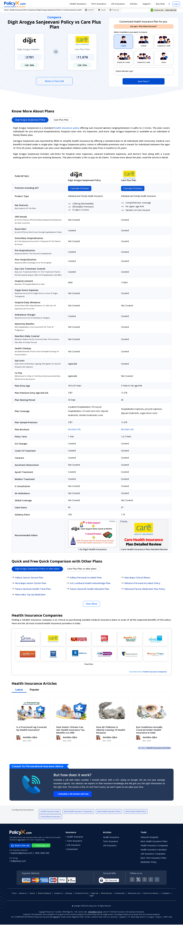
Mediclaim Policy (149, 862)
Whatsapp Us (42, 845)
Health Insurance (78, 3)
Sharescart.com (134, 893)
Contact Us (58, 893)
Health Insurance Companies (155, 672)
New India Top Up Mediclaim (30, 594)
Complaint (166, 893)
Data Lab (94, 893)
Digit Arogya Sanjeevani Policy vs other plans (37, 569)
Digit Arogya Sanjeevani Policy (30, 120)
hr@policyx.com (17, 861)
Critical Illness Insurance (50, 817)
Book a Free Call (54, 81)
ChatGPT (89, 10)
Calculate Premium (79, 188)
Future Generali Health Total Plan (33, 589)
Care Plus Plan (61, 120)
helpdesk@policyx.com (21, 853)
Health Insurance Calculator (154, 850)
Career (32, 893)
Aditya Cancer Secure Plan (29, 577)
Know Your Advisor (150, 893)
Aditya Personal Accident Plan (86, 577)
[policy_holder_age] (143, 71)
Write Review (106, 893)
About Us (22, 893)
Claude (102, 10)
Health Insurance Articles (158, 748)
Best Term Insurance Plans (153, 858)
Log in (176, 4)
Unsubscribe (120, 893)
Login (91, 896)
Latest (19, 690)
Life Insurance (118, 3)
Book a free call (20, 846)
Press (14, 893)
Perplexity (114, 10)
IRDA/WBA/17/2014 (95, 912)
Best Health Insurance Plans (108, 812)
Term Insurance (99, 3)
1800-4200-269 (42, 853)
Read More (88, 664)
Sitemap (68, 893)
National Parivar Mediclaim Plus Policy (145, 589)
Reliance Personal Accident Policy (142, 583)
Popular (34, 690)
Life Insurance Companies (153, 854)
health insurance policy (66, 127)
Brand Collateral (44, 893)
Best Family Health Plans (135, 812)
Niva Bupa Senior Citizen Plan (30, 583)
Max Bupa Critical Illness (137, 577)
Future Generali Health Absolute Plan (89, 589)
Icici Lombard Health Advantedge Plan (90, 583)
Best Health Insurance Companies (78, 812)
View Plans (143, 81)
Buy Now (160, 3)
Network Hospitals (149, 837)
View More (91, 604)
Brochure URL (74, 429)
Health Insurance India (50, 812)
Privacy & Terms (81, 893)
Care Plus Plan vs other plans (82, 569)
